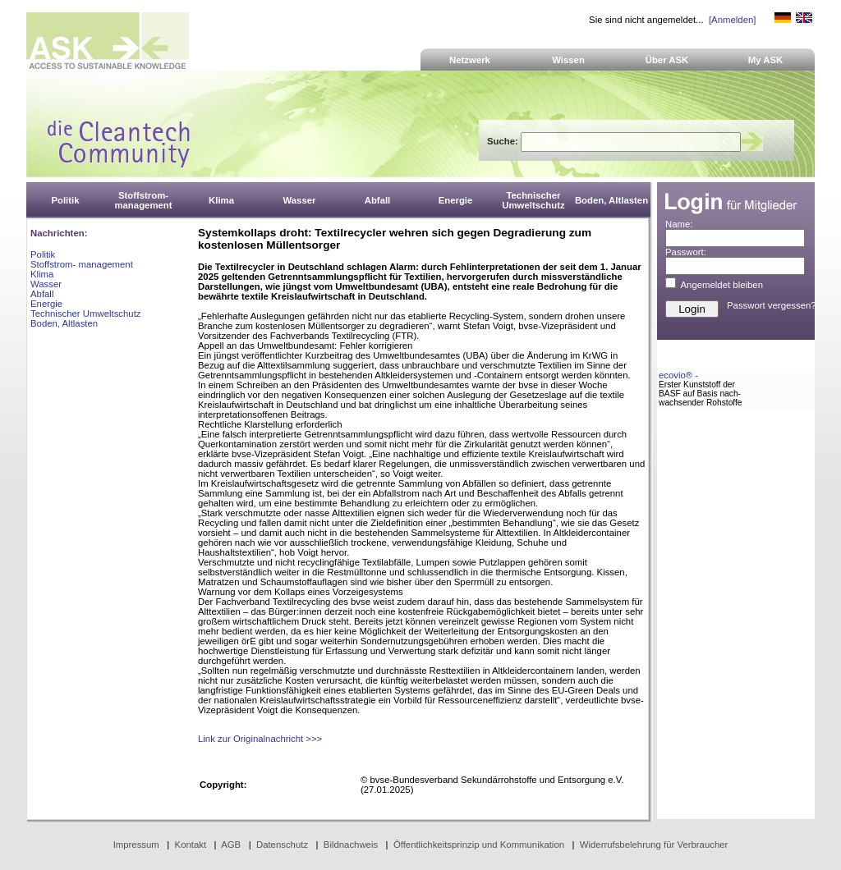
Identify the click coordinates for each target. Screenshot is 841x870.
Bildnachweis (351, 844)
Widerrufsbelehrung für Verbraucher (654, 844)
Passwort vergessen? (771, 305)
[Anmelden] (732, 20)
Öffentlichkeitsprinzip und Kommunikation (478, 844)
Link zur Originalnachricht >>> (260, 739)
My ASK (766, 60)
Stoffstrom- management (81, 264)
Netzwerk (469, 60)
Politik (42, 254)
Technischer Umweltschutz (85, 313)
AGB (231, 844)
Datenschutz (282, 844)
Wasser (46, 284)
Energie (46, 304)
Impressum (136, 844)
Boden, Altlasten (64, 323)
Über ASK (667, 60)
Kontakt (191, 844)
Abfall (41, 294)
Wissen (568, 60)
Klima (41, 274)
